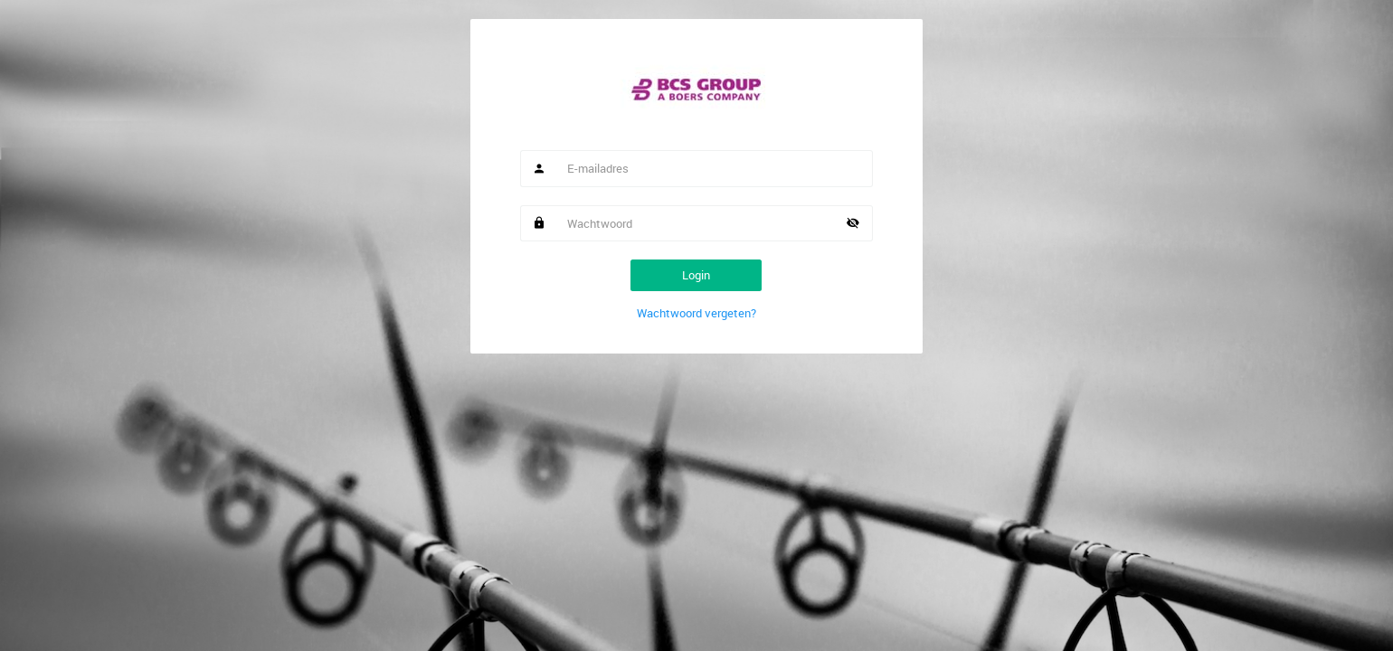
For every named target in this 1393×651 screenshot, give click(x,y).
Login (696, 275)
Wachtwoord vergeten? (696, 313)
